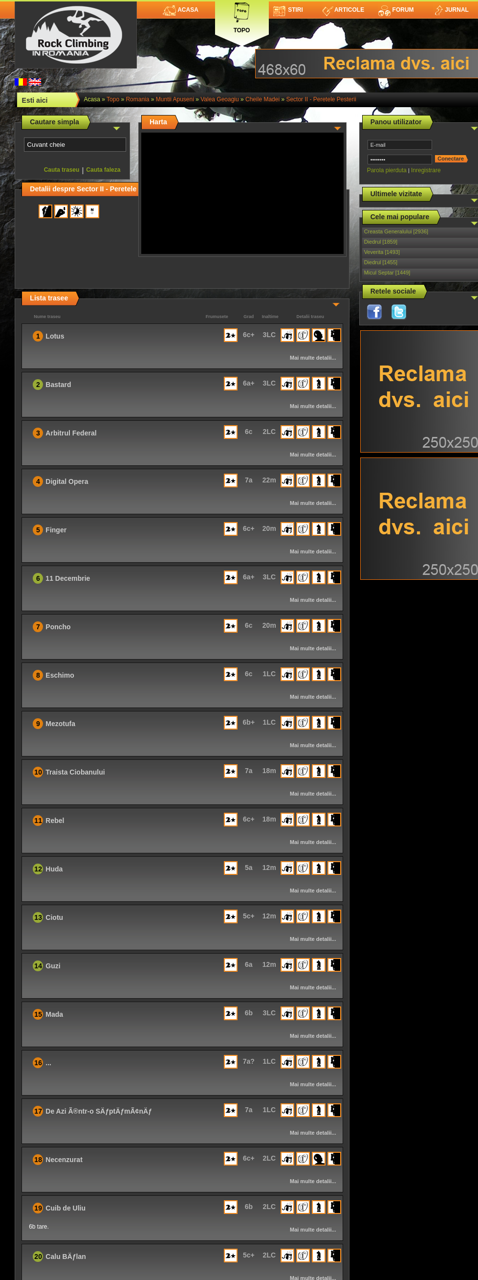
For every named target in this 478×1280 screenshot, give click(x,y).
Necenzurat (63, 1160)
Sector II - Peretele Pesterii (321, 99)
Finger (55, 530)
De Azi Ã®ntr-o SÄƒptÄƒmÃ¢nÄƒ (98, 1111)
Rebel (54, 820)
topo (113, 99)
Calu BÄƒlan (65, 1256)
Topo (242, 15)
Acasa (180, 9)
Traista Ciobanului (75, 772)
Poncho (57, 627)
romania (137, 99)
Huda (54, 869)
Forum (396, 9)
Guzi (52, 966)
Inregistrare (426, 170)
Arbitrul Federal (70, 433)
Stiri (288, 9)
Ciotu (54, 917)
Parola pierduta (387, 170)
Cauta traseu (62, 169)
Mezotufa (60, 724)
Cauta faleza (103, 169)
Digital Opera (66, 481)
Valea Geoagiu (219, 99)
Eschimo (59, 675)
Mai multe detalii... (313, 358)
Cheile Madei (262, 99)
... (48, 1063)
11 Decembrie (67, 578)
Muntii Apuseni (175, 99)
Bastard (58, 385)
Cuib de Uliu (65, 1208)
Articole (343, 9)
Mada (54, 1014)
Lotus (54, 336)
